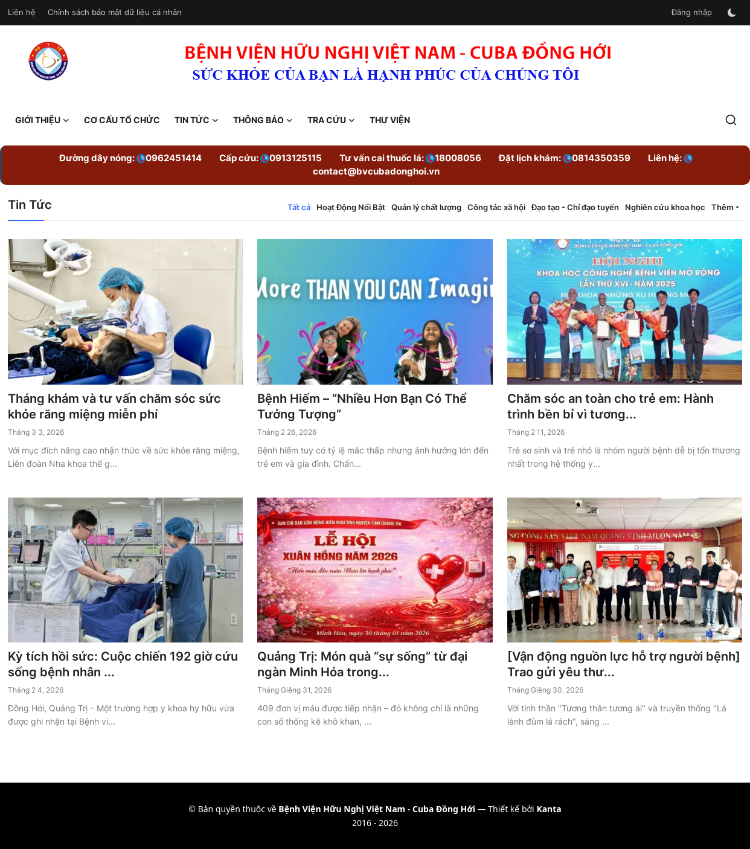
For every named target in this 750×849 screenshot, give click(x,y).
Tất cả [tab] (298, 207)
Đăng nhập (691, 12)
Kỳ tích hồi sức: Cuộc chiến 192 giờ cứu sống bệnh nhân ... (123, 664)
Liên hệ (22, 12)
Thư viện (390, 120)
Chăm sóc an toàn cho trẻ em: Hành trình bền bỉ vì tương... (610, 406)
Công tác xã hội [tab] (496, 207)
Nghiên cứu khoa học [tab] (665, 207)
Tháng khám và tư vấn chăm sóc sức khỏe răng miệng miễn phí (114, 406)
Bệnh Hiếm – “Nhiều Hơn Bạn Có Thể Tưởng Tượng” (362, 406)
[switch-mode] (733, 12)
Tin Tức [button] (197, 120)
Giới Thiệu (42, 120)
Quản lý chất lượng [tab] (426, 207)
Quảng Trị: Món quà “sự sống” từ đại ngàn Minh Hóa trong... (362, 664)
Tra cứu (331, 120)
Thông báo (263, 120)
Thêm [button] (722, 207)
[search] (731, 120)
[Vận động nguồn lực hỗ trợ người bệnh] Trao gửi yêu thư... (623, 664)
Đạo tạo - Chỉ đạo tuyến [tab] (575, 207)
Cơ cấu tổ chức (122, 120)
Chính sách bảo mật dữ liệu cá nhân (115, 12)
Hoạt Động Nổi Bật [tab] (350, 207)
